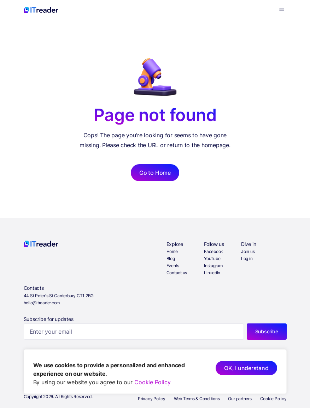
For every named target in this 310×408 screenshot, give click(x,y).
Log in (247, 258)
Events (173, 265)
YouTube (212, 258)
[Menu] (282, 10)
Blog (170, 258)
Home (172, 251)
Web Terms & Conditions (197, 398)
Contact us (176, 272)
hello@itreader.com (42, 302)
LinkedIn (212, 272)
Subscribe (266, 331)
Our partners (239, 398)
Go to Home (155, 172)
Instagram (213, 265)
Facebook (213, 251)
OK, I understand (246, 368)
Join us (248, 251)
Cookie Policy (152, 382)
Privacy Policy (151, 398)
